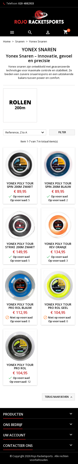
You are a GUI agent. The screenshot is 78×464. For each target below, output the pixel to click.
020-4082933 (26, 3)
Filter (62, 132)
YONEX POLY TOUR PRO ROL (20, 366)
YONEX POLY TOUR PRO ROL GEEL (58, 306)
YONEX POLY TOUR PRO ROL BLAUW (20, 306)
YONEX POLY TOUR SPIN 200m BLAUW (58, 185)
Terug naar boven (59, 397)
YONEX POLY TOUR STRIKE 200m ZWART (20, 245)
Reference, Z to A (25, 132)
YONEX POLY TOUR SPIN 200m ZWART (20, 185)
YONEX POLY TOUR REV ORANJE (58, 245)
